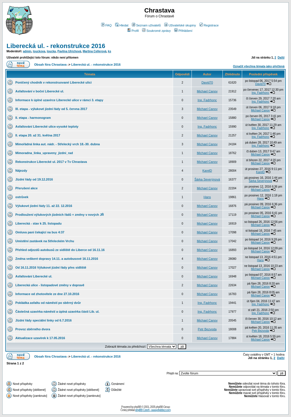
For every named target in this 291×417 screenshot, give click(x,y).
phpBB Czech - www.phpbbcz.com (153, 410)
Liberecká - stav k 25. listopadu (38, 223)
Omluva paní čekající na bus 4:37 (39, 232)
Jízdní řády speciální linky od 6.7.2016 (43, 320)
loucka (51, 51)
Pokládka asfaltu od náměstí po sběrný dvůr (48, 302)
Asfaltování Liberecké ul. (33, 276)
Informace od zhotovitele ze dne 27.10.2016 (47, 294)
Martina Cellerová (94, 51)
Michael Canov (207, 91)
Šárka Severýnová (207, 179)
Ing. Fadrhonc (260, 92)
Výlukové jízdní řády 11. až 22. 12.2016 (43, 206)
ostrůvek (21, 197)
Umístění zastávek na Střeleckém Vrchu (44, 241)
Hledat (121, 25)
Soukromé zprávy (156, 30)
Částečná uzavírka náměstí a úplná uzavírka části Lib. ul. (57, 311)
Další (281, 57)
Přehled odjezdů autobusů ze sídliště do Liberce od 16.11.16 (60, 250)
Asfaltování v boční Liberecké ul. (39, 91)
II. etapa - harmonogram (33, 117)
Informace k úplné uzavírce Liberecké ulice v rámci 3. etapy (59, 100)
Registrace (209, 25)
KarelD (207, 170)
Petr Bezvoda (207, 329)
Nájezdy (21, 170)
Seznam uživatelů (146, 25)
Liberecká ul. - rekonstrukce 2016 (56, 45)
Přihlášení (183, 30)
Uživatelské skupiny (180, 25)
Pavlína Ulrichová (69, 51)
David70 (207, 82)
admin (27, 51)
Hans (207, 197)
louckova (39, 51)
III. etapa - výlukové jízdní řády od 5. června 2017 (51, 109)
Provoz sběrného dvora (32, 329)
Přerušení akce (26, 188)
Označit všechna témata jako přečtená (258, 66)
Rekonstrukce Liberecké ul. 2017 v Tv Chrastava (51, 161)
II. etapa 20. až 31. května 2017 (37, 135)
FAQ (106, 25)
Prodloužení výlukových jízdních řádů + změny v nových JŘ (59, 214)
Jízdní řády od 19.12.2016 (34, 179)
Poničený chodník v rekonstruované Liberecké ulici (53, 82)
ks (109, 51)
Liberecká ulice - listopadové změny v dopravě (49, 285)
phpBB (137, 406)
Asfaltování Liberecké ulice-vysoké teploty (46, 126)
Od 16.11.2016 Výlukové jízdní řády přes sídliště (50, 267)
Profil (133, 30)
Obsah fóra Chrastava (50, 64)
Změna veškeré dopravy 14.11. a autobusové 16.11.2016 (56, 258)
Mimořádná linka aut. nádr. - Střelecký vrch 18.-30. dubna (57, 144)
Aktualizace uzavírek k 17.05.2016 (40, 338)
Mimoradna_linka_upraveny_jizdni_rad (44, 153)
